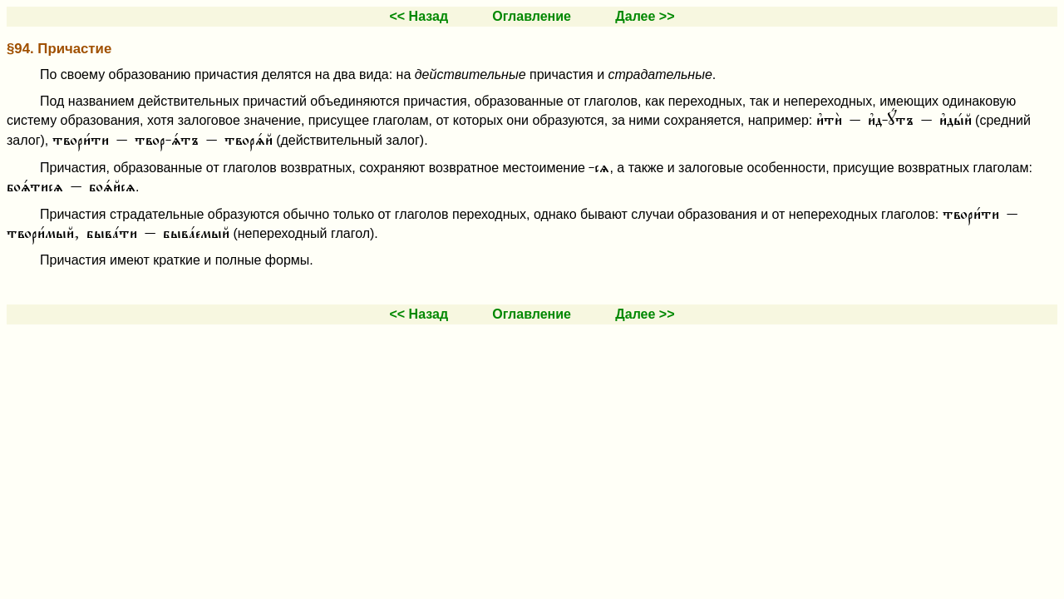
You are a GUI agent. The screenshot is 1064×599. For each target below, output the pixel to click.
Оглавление (531, 16)
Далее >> (644, 16)
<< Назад (418, 16)
